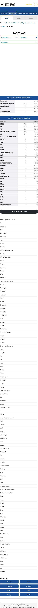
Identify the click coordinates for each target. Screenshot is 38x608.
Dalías (2, 349)
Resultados (12, 13)
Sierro (2, 503)
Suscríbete (29, 4)
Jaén (28, 590)
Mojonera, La (3, 435)
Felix (1, 359)
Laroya (2, 404)
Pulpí (1, 472)
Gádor (1, 373)
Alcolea (2, 243)
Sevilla (29, 595)
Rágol (1, 479)
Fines (1, 363)
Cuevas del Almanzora (6, 346)
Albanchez (3, 233)
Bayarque (2, 295)
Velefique (2, 551)
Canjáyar (2, 322)
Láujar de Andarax (5, 407)
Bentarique (3, 315)
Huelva (9, 590)
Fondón (2, 370)
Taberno (2, 520)
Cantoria (2, 325)
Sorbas (2, 510)
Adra (1, 230)
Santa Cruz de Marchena (7, 489)
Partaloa (2, 462)
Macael (2, 424)
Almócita (2, 267)
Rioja (1, 482)
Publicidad (23, 605)
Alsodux (2, 271)
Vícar (1, 568)
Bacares (2, 284)
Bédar (1, 298)
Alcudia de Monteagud (6, 250)
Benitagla (2, 308)
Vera (1, 561)
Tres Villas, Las (4, 534)
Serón (1, 500)
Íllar (1, 397)
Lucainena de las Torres (7, 418)
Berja (1, 318)
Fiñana (2, 366)
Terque (2, 527)
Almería (2, 264)
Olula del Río (3, 452)
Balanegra (3, 288)
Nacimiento (3, 438)
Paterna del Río (4, 465)
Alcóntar (2, 247)
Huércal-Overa (4, 394)
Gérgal (2, 383)
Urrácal (2, 547)
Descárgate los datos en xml (19, 211)
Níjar (1, 441)
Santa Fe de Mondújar (6, 493)
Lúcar (1, 421)
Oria (1, 455)
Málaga (9, 595)
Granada (28, 586)
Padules (2, 459)
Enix (1, 356)
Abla (1, 223)
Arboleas (2, 277)
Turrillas (2, 541)
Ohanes (2, 445)
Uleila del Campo (5, 544)
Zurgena (2, 571)
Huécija (2, 387)
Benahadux (3, 305)
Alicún (2, 260)
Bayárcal (2, 291)
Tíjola (1, 530)
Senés (2, 496)
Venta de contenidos (15, 605)
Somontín (2, 506)
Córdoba (9, 586)
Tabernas (2, 517)
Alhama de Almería (5, 257)
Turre (1, 537)
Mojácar (2, 431)
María (1, 428)
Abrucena (3, 226)
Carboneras (3, 329)
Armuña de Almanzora (6, 281)
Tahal (1, 523)
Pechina (2, 469)
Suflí (1, 513)
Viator (1, 564)
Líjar (1, 411)
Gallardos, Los (4, 377)
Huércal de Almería (5, 390)
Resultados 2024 (23, 13)
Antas (1, 274)
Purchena (3, 476)
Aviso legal (29, 605)
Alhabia (2, 254)
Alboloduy (3, 236)
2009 (31, 18)
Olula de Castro (4, 448)
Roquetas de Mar (5, 486)
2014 (19, 18)
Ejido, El (2, 353)
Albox (1, 240)
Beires (2, 301)
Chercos (2, 336)
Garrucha (2, 380)
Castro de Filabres (5, 332)
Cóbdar (2, 342)
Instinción (2, 400)
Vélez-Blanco (3, 554)
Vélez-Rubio (3, 558)
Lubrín (2, 414)
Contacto (6, 605)
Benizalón (3, 312)
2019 (7, 18)
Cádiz (28, 582)
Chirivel (2, 339)
